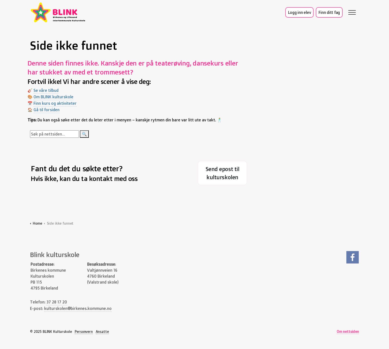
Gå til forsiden (49, 109)
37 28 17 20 (56, 307)
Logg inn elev (299, 12)
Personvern (84, 331)
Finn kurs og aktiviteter (58, 103)
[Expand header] (352, 12)
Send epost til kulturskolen (222, 173)
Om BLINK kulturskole (56, 96)
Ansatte (102, 331)
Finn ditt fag (329, 12)
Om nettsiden (348, 331)
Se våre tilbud (49, 90)
